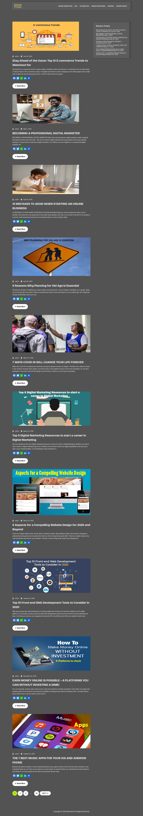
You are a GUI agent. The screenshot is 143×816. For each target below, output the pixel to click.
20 (36, 793)
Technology (84, 6)
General (110, 6)
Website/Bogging (98, 6)
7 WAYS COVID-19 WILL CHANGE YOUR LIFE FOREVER (48, 362)
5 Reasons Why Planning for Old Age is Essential (45, 285)
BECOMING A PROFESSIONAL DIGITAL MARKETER (46, 133)
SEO (75, 6)
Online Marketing (65, 6)
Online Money (121, 6)
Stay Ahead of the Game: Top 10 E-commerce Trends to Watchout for (111, 30)
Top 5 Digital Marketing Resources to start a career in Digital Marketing (110, 49)
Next (45, 793)
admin (17, 56)
